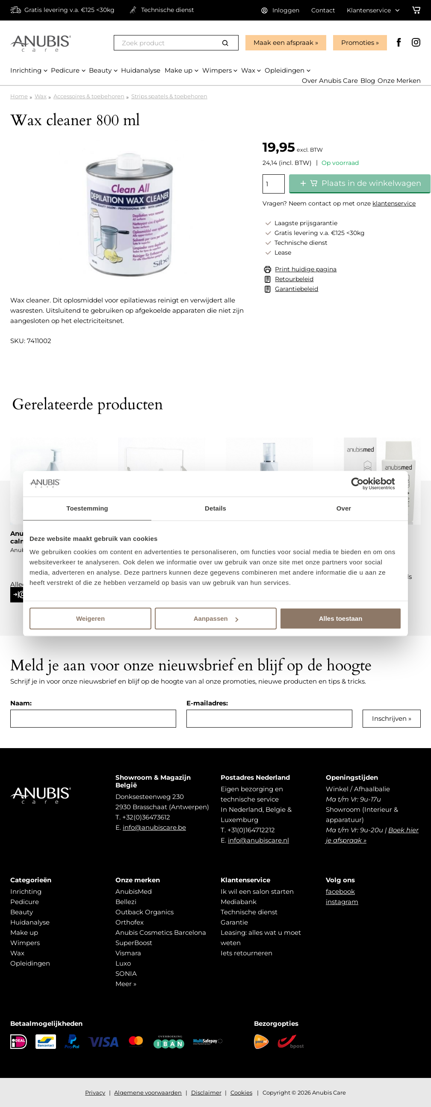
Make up (24, 932)
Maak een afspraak (283, 42)
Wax (41, 96)
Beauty (21, 912)
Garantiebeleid (296, 289)
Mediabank (239, 902)
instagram (342, 902)
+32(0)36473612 (146, 817)
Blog (367, 80)
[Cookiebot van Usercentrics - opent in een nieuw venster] (364, 483)
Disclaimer (206, 1092)
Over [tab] (344, 508)
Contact (323, 10)
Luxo (123, 963)
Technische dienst (249, 912)
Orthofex (129, 922)
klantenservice (394, 203)
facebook (340, 891)
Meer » (125, 984)
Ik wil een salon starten (257, 891)
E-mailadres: (207, 703)
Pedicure (24, 902)
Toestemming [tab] (87, 508)
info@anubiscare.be (154, 827)
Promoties (357, 42)
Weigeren (90, 618)
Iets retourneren (246, 953)
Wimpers (25, 943)
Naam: (21, 703)
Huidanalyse (30, 922)
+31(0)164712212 (251, 830)
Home (19, 96)
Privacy (95, 1092)
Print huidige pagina (306, 269)
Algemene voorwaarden (148, 1092)
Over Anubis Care (330, 80)
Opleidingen (30, 963)
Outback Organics (144, 912)
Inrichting (25, 891)
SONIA (126, 973)
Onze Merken (399, 80)
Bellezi (125, 902)
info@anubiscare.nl (258, 840)
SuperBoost (133, 943)
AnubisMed (133, 891)
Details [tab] (215, 508)
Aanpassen (216, 618)
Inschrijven (389, 718)
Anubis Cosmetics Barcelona (160, 932)
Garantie (234, 922)
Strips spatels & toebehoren (169, 96)
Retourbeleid (294, 279)
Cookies (241, 1092)
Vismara (128, 953)
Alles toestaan (341, 618)
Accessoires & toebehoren (88, 96)
